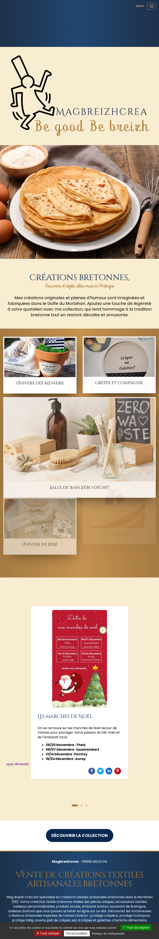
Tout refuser (48, 933)
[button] (8, 202)
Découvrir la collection (79, 835)
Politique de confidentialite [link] (108, 933)
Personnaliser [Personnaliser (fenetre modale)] (77, 933)
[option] (79, 692)
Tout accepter (136, 927)
